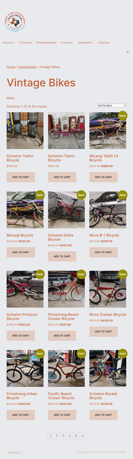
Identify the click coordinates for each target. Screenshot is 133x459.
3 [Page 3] (63, 436)
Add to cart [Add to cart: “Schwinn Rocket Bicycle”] (103, 415)
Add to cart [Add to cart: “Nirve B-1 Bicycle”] (103, 252)
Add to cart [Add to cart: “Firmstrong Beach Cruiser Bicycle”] (62, 335)
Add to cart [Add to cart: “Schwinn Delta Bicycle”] (62, 256)
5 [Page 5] (76, 436)
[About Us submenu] (14, 42)
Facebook (14, 452)
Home (11, 67)
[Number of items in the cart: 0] (127, 52)
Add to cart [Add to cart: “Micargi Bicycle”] (20, 252)
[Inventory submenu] (73, 42)
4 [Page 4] (70, 436)
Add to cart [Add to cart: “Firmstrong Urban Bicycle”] (20, 415)
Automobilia (27, 67)
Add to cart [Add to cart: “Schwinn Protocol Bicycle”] (20, 335)
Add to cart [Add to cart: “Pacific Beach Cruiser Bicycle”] (62, 415)
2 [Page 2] (57, 436)
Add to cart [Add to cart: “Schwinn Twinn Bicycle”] (20, 177)
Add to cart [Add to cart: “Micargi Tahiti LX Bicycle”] (103, 177)
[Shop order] (112, 105)
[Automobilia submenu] (92, 42)
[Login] (122, 52)
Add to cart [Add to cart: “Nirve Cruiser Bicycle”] (103, 331)
